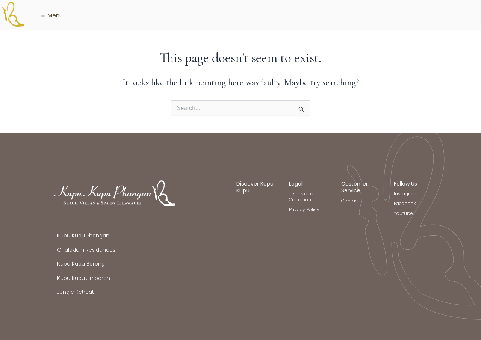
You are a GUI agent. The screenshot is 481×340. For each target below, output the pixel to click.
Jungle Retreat (75, 292)
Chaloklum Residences (86, 250)
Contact (350, 201)
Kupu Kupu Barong (81, 263)
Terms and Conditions (301, 196)
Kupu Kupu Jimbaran (83, 278)
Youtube (403, 213)
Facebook (405, 203)
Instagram (405, 193)
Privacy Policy (304, 209)
